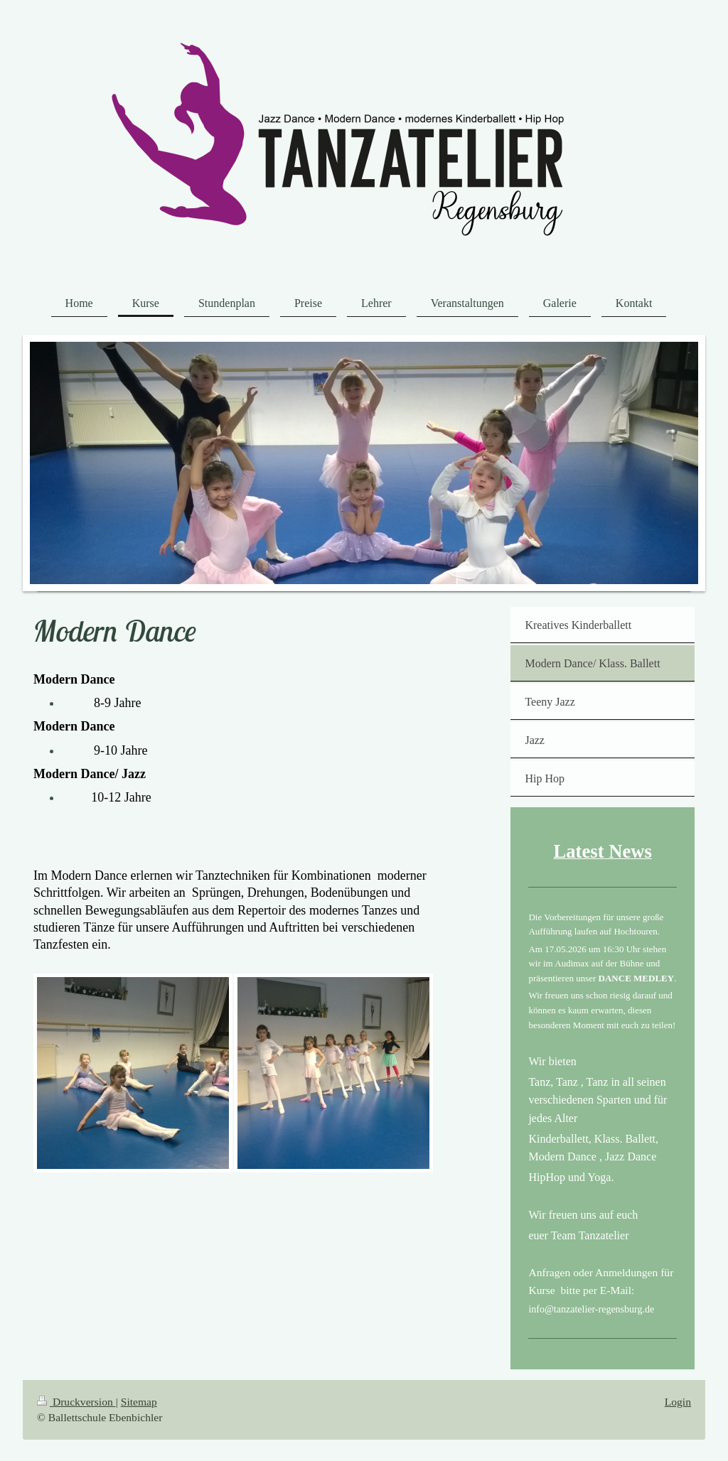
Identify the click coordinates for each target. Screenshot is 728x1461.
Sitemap (139, 1402)
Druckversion (76, 1402)
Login (678, 1402)
